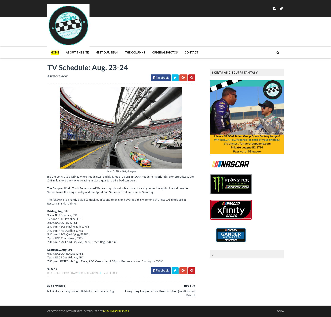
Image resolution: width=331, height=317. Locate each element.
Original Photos (165, 52)
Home (55, 52)
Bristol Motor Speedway (62, 273)
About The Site (77, 52)
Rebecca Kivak (90, 273)
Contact (191, 52)
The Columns (135, 52)
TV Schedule (109, 273)
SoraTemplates (72, 311)
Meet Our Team (106, 52)
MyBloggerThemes (116, 311)
